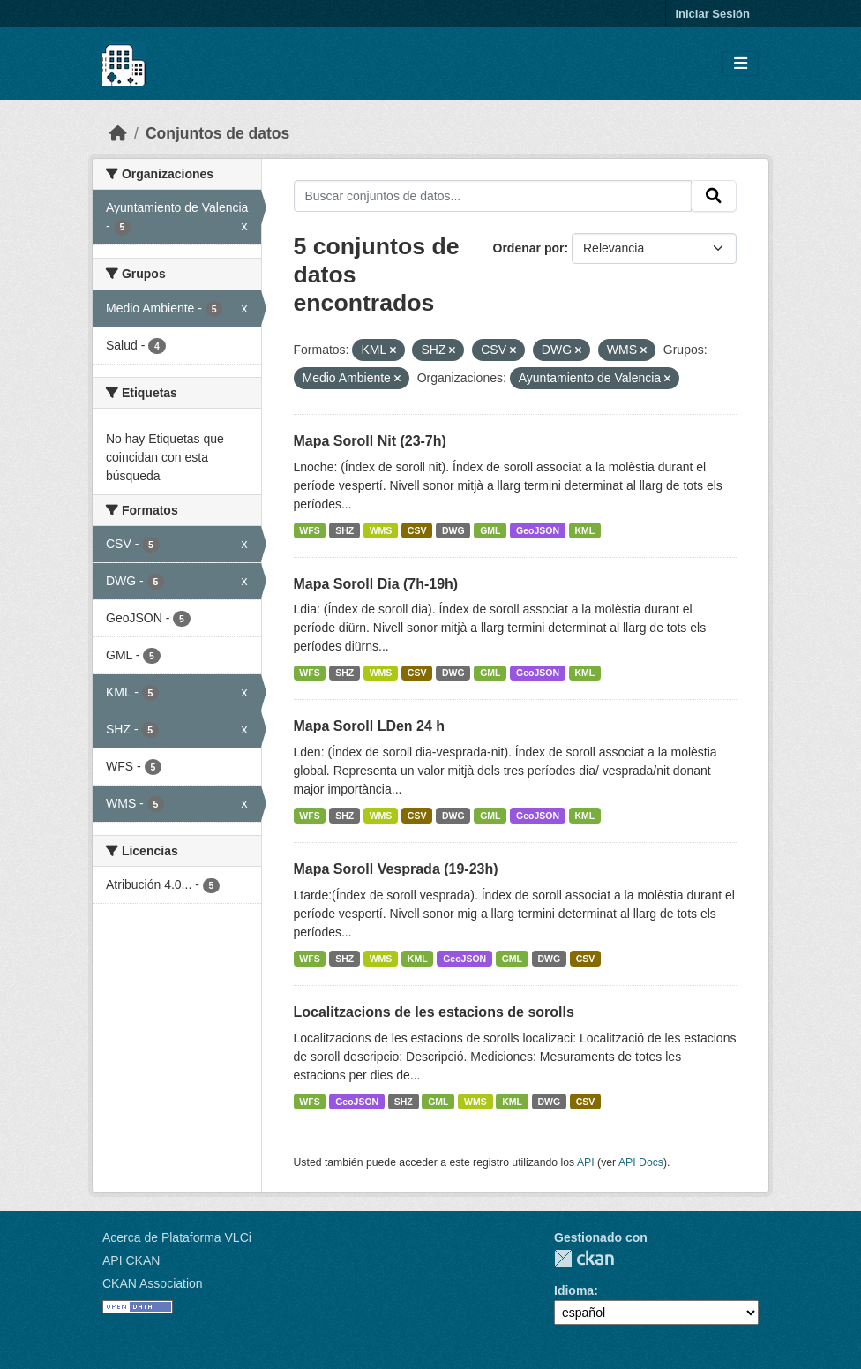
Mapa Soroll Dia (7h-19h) (376, 583)
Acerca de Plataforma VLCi (176, 1237)
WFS (309, 530)
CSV (417, 530)
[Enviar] (714, 196)
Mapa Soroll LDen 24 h (369, 725)
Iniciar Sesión (712, 13)
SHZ (344, 530)
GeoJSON (537, 530)
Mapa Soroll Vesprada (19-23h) (396, 868)
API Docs (640, 1162)
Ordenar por (529, 248)
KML (585, 530)
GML (490, 530)
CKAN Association (152, 1283)
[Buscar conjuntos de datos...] (493, 196)
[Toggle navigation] (740, 64)
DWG (453, 530)
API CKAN (131, 1260)
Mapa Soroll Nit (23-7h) (370, 440)
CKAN (584, 1258)
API (586, 1162)
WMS (381, 530)
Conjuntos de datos (217, 133)
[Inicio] (118, 133)
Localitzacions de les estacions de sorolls (434, 1011)
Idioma (574, 1290)
